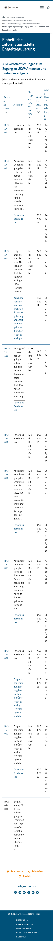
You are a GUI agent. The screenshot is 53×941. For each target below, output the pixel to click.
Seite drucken (17, 871)
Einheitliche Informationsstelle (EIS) (18, 20)
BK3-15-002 (7, 654)
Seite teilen (37, 871)
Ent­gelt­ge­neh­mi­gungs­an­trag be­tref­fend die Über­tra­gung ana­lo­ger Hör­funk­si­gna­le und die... (19, 697)
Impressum (22, 920)
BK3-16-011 (7, 438)
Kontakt (21, 936)
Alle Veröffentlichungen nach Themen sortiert (21, 23)
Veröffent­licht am (39, 102)
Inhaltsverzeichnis (27, 932)
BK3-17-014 (7, 128)
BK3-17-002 (7, 254)
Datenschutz (23, 928)
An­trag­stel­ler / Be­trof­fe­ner (30, 102)
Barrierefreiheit (25, 924)
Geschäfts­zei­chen (7, 102)
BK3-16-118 (7, 351)
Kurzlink (26, 876)
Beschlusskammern (16, 17)
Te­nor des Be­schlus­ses (19, 218)
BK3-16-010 (7, 564)
